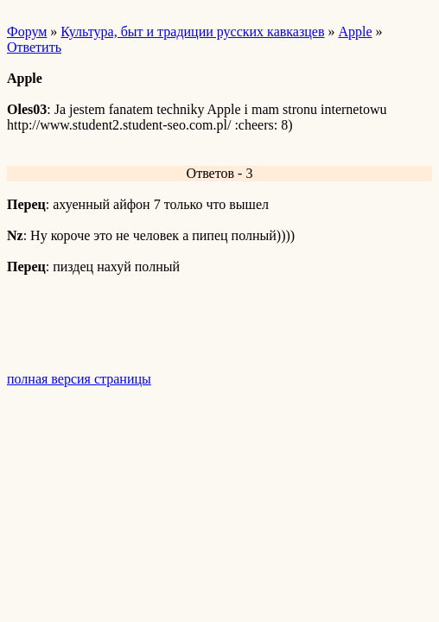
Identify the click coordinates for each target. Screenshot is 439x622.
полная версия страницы (79, 378)
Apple (355, 31)
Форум (27, 31)
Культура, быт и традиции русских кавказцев (192, 31)
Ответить (34, 47)
